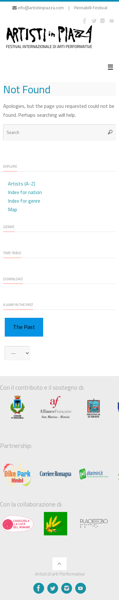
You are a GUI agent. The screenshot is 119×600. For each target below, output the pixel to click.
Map (12, 209)
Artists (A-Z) (21, 183)
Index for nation (25, 192)
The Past (24, 327)
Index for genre (24, 201)
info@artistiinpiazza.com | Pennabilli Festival (59, 7)
